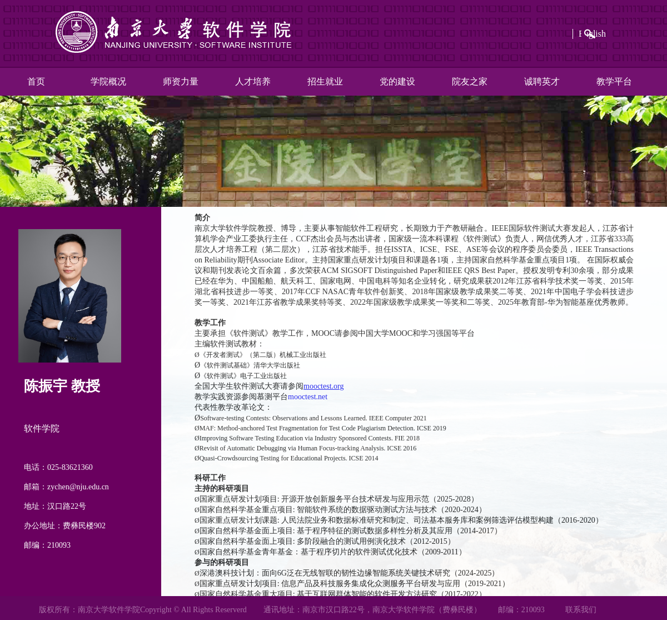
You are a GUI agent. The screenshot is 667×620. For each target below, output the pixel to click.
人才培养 (253, 81)
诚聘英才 (542, 81)
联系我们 (580, 610)
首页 (36, 81)
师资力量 (180, 81)
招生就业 (325, 81)
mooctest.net (307, 397)
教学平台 (614, 81)
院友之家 (469, 81)
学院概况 (108, 81)
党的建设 (397, 81)
